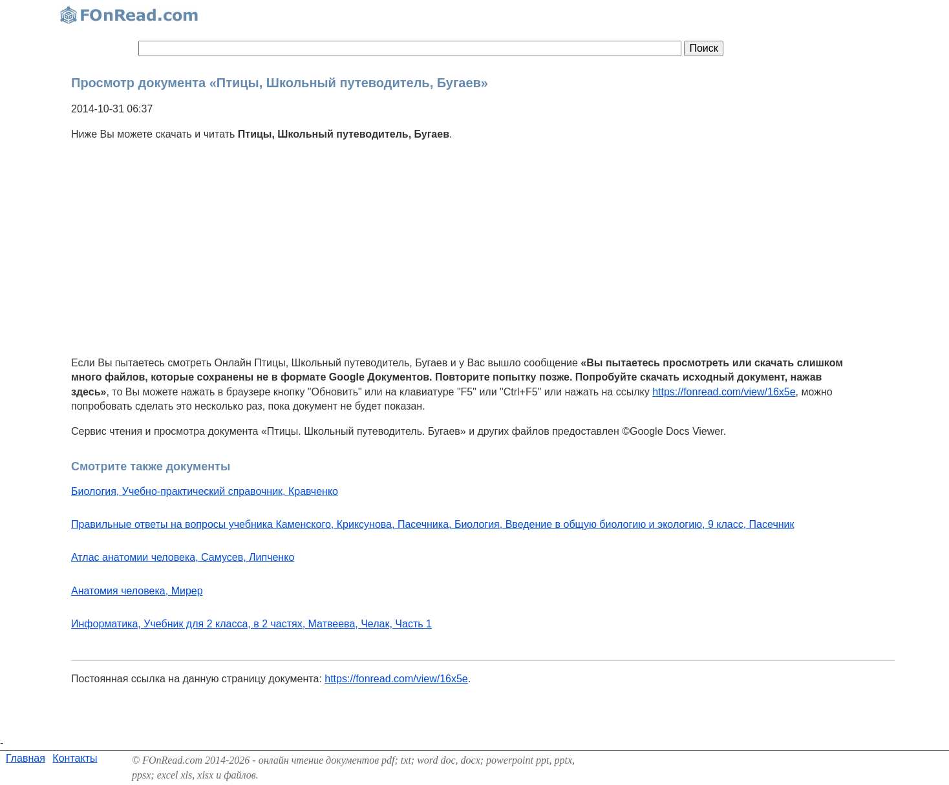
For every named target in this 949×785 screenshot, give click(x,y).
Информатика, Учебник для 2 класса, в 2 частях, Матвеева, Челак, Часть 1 (251, 623)
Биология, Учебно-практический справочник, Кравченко (204, 491)
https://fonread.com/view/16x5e (723, 391)
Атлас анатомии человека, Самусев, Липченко (182, 557)
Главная (25, 758)
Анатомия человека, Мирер (137, 590)
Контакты (74, 758)
